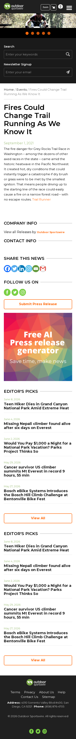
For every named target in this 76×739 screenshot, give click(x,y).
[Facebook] (7, 268)
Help (61, 692)
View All (38, 518)
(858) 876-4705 (54, 706)
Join (45, 7)
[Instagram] (28, 268)
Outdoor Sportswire (51, 232)
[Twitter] (14, 268)
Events (21, 89)
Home (9, 89)
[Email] (35, 268)
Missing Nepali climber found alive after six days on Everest (37, 426)
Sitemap (48, 697)
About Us (46, 692)
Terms (15, 692)
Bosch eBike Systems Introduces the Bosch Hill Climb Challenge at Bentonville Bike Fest (36, 495)
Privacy (29, 692)
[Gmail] (42, 268)
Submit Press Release (38, 304)
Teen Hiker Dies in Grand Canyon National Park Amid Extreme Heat (36, 406)
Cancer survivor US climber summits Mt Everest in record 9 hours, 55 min (34, 471)
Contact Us (29, 697)
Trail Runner (41, 199)
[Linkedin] (21, 268)
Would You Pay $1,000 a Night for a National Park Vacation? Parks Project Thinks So (37, 447)
